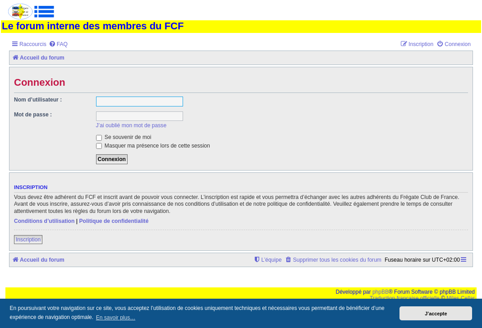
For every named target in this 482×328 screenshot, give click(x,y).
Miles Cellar (460, 298)
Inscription (28, 239)
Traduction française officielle (405, 298)
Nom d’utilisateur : (38, 100)
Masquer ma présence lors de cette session (153, 146)
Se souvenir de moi (123, 137)
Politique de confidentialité (113, 221)
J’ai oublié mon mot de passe (131, 125)
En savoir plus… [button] (115, 317)
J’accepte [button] (436, 313)
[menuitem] (58, 44)
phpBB (380, 292)
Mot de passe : (33, 114)
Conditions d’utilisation (44, 221)
